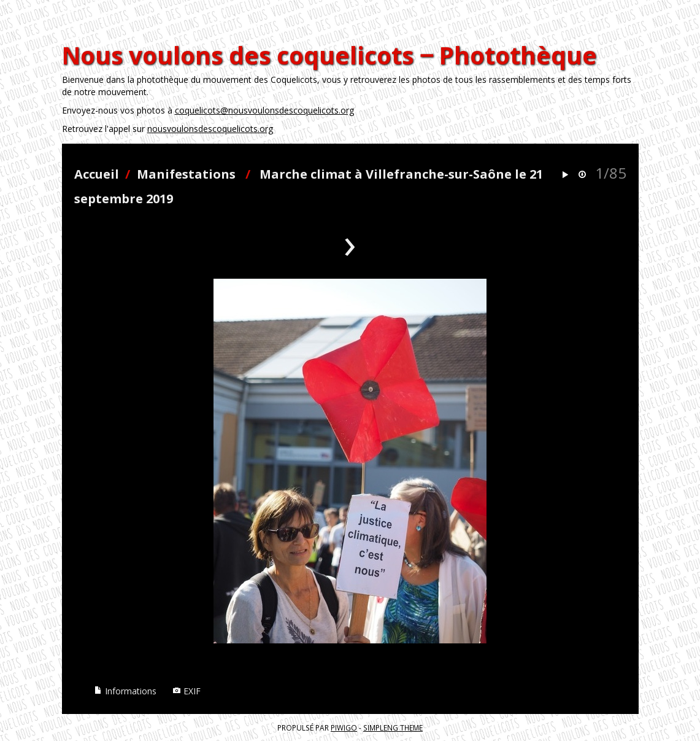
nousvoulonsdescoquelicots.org (210, 128)
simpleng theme (393, 727)
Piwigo (344, 727)
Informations (125, 691)
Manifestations (186, 174)
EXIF (186, 691)
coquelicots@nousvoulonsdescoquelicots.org (264, 110)
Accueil (96, 174)
